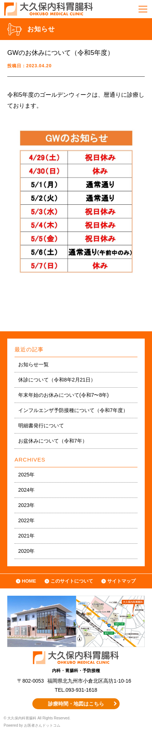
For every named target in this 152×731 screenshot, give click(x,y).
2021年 (26, 536)
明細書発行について (41, 425)
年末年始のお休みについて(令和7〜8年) (63, 395)
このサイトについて (72, 581)
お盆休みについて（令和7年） (52, 441)
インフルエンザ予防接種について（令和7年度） (73, 410)
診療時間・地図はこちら (76, 704)
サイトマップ (121, 581)
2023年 (26, 505)
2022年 (26, 520)
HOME (29, 581)
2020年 (26, 551)
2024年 (26, 490)
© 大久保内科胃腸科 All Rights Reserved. (37, 718)
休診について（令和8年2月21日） (57, 380)
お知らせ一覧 (33, 364)
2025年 (26, 475)
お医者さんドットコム (42, 725)
